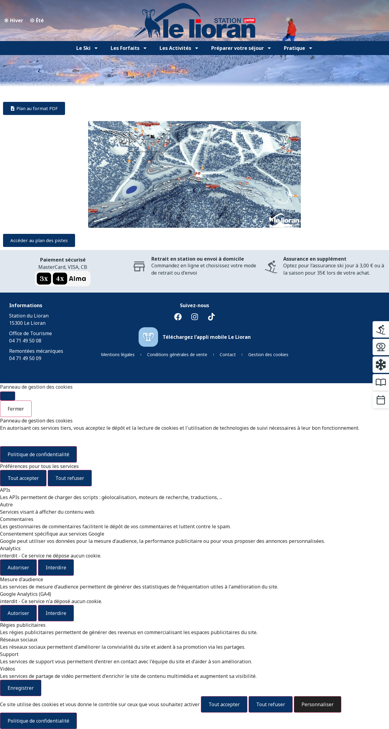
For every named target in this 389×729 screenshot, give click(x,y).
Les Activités (179, 48)
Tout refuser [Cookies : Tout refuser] (69, 478)
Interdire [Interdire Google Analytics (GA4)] (56, 613)
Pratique (298, 48)
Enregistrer (21, 688)
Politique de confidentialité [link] (38, 454)
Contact (228, 354)
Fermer (16, 408)
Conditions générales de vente (177, 354)
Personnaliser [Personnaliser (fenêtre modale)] (317, 704)
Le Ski (87, 48)
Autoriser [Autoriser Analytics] (18, 567)
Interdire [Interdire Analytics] (56, 567)
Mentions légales (118, 354)
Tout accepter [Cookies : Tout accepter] (23, 478)
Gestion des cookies (268, 354)
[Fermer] (7, 396)
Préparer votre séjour (241, 48)
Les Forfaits (129, 48)
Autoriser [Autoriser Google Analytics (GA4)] (18, 613)
